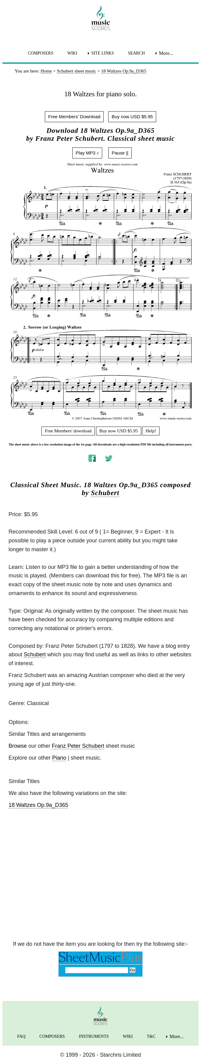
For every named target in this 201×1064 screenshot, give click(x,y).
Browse (18, 746)
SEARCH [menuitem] (136, 53)
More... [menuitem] (166, 53)
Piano (59, 758)
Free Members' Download (74, 116)
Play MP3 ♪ (87, 152)
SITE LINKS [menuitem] (102, 53)
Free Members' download (68, 430)
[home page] (100, 18)
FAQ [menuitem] (21, 1036)
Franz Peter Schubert (78, 746)
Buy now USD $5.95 (132, 116)
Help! (150, 430)
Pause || (120, 152)
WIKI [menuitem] (72, 53)
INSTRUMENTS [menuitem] (94, 1036)
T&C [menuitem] (151, 1036)
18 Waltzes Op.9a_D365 (38, 805)
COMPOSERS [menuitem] (40, 53)
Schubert (105, 493)
